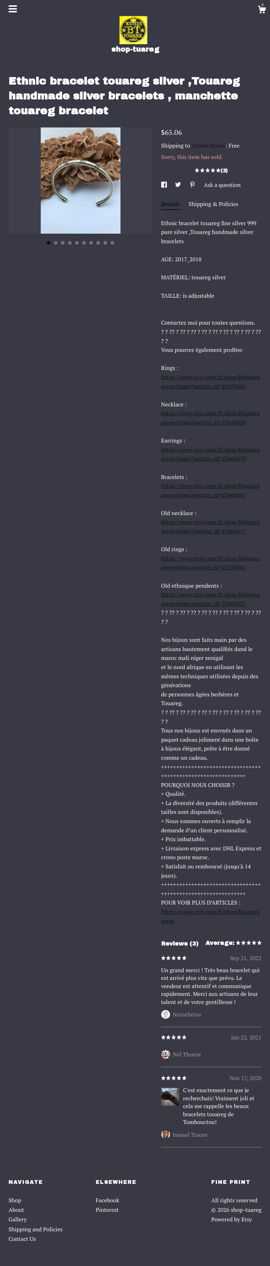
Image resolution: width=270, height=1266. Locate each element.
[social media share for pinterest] (193, 185)
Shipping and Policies (36, 1229)
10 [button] (112, 243)
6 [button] (84, 243)
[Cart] (262, 10)
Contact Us (22, 1239)
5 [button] (77, 243)
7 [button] (91, 243)
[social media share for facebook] (164, 185)
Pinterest (107, 1210)
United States (208, 145)
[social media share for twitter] (178, 185)
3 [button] (62, 243)
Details (171, 204)
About (16, 1210)
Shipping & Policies (213, 204)
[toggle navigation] (13, 8)
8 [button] (98, 243)
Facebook (107, 1200)
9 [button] (105, 243)
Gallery (18, 1219)
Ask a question (222, 185)
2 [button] (55, 243)
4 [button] (70, 243)
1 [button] (48, 243)
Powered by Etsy (231, 1219)
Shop (15, 1200)
